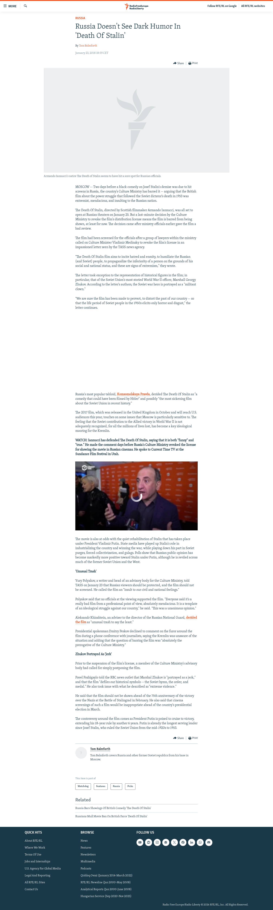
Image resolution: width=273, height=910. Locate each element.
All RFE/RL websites (253, 6)
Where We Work (35, 847)
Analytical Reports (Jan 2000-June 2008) (106, 889)
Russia (80, 18)
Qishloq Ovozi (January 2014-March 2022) (107, 875)
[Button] (178, 63)
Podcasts (86, 868)
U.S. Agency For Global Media (43, 868)
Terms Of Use (33, 854)
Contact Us (31, 889)
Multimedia (88, 861)
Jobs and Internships (37, 861)
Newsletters (88, 854)
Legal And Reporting (37, 875)
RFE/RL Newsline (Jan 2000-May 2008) (106, 882)
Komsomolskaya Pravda (133, 394)
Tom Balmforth (88, 45)
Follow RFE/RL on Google (222, 6)
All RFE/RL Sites (35, 882)
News (84, 840)
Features (86, 847)
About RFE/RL (33, 840)
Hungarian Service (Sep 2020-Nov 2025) (106, 896)
